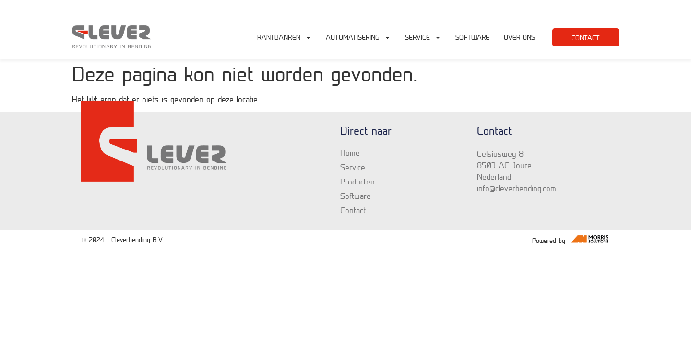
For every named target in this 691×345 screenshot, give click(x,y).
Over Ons (519, 37)
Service (423, 37)
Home (350, 153)
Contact (353, 210)
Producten (357, 181)
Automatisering (358, 37)
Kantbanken (284, 37)
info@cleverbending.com (529, 6)
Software (472, 37)
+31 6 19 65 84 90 (593, 6)
